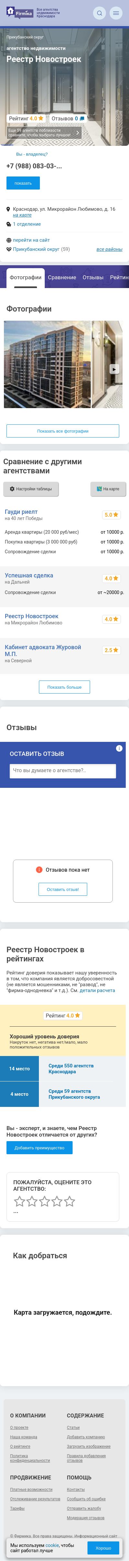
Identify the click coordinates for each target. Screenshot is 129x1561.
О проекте (19, 1427)
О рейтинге (20, 1446)
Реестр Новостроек (31, 616)
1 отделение (27, 224)
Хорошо (103, 1548)
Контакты (76, 1489)
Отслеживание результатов (35, 1499)
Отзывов (65, 118)
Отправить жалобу (84, 1508)
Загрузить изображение (89, 1446)
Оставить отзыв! (63, 889)
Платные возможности (31, 1489)
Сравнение (62, 277)
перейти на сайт (31, 240)
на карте (22, 215)
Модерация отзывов (86, 1518)
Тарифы (17, 1508)
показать (23, 183)
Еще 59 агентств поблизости (44, 132)
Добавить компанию (86, 1437)
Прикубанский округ (36, 249)
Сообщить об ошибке (86, 1499)
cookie (52, 1545)
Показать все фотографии (62, 431)
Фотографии (25, 277)
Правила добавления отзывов (86, 1458)
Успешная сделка (29, 575)
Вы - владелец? (32, 154)
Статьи (73, 1427)
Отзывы (93, 277)
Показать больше (64, 687)
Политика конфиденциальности (30, 1458)
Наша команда (23, 1437)
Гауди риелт (21, 511)
